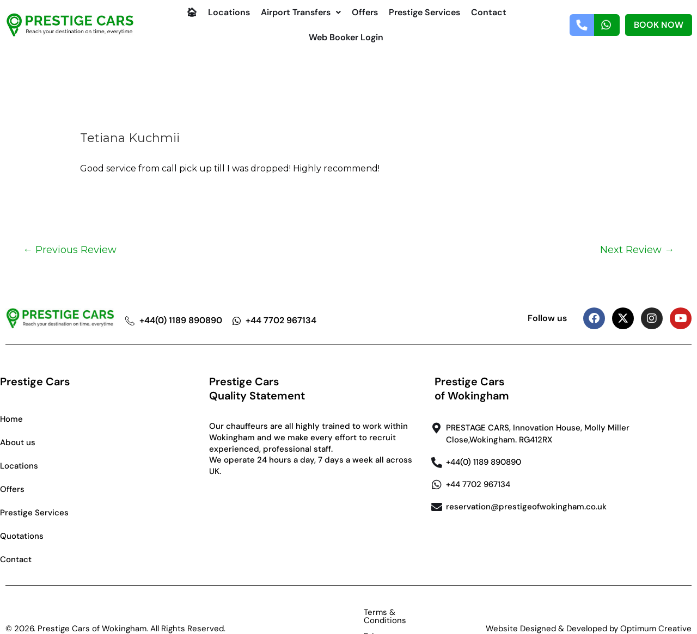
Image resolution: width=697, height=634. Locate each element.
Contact (488, 12)
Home (11, 419)
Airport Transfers (301, 12)
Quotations (22, 536)
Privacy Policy (402, 612)
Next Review (637, 250)
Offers (365, 12)
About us (17, 442)
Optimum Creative (656, 612)
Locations (229, 12)
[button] (300, 12)
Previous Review (70, 250)
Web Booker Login (346, 37)
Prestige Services (424, 12)
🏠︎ (191, 12)
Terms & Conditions (321, 612)
